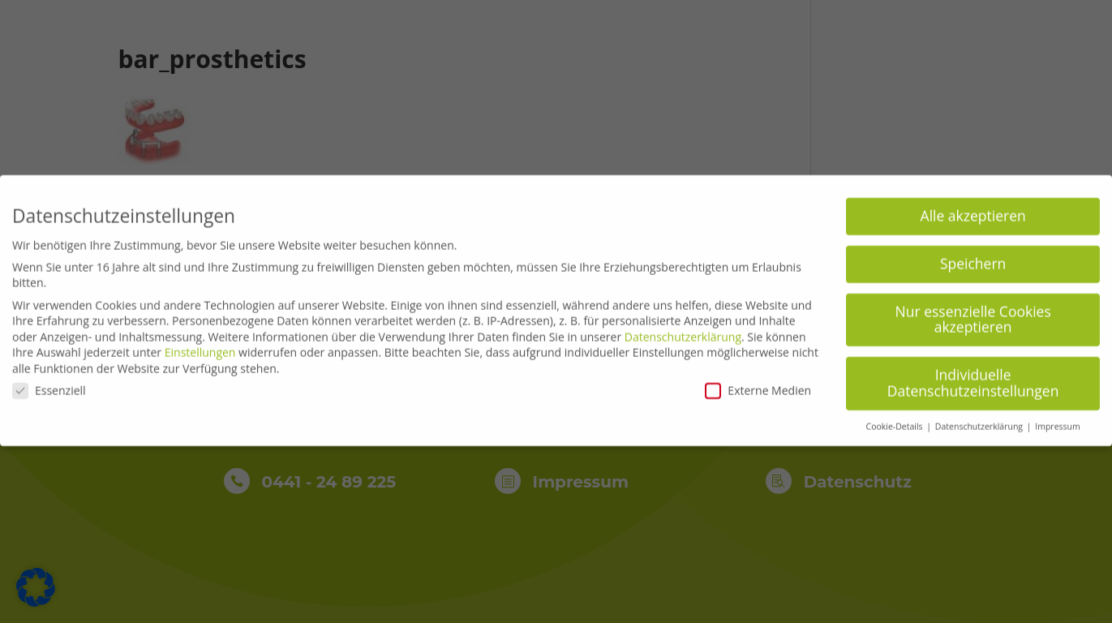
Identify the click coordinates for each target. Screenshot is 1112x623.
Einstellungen (200, 346)
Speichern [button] (973, 256)
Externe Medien (758, 383)
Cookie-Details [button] (895, 419)
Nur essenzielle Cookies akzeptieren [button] (973, 312)
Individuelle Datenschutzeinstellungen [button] (973, 376)
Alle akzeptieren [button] (973, 208)
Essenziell (49, 383)
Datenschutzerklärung (683, 329)
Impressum (1057, 419)
